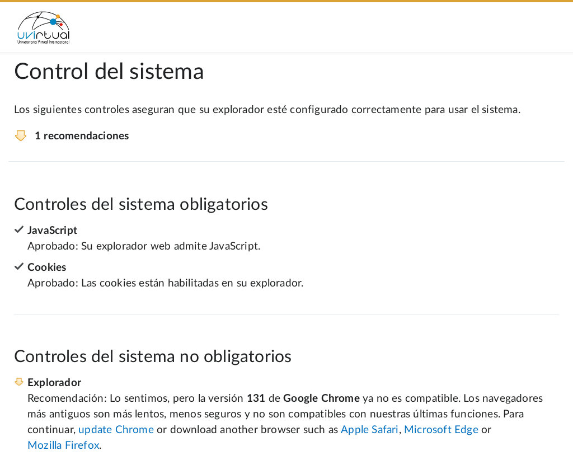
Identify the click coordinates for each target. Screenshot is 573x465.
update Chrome (116, 430)
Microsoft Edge (441, 430)
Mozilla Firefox (63, 445)
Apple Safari (369, 430)
